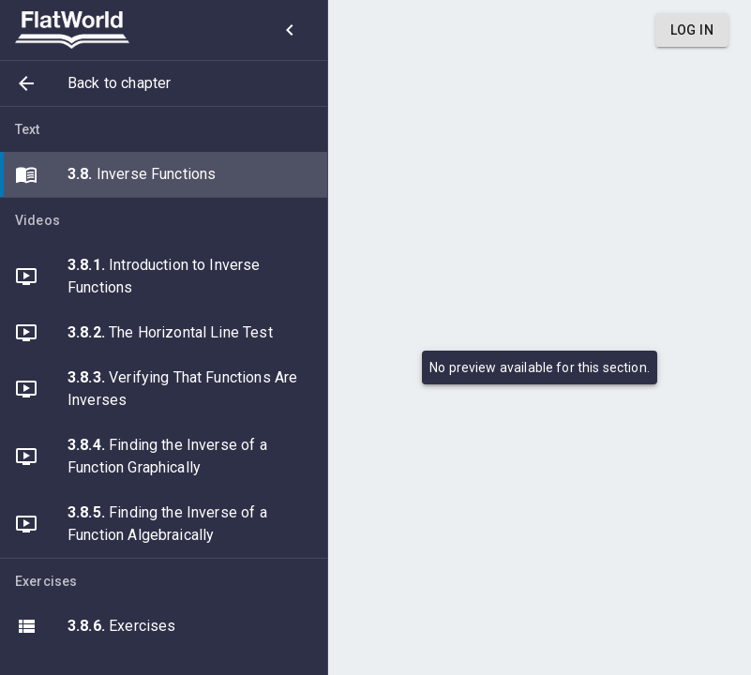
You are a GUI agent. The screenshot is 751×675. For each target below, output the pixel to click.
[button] (163, 83)
